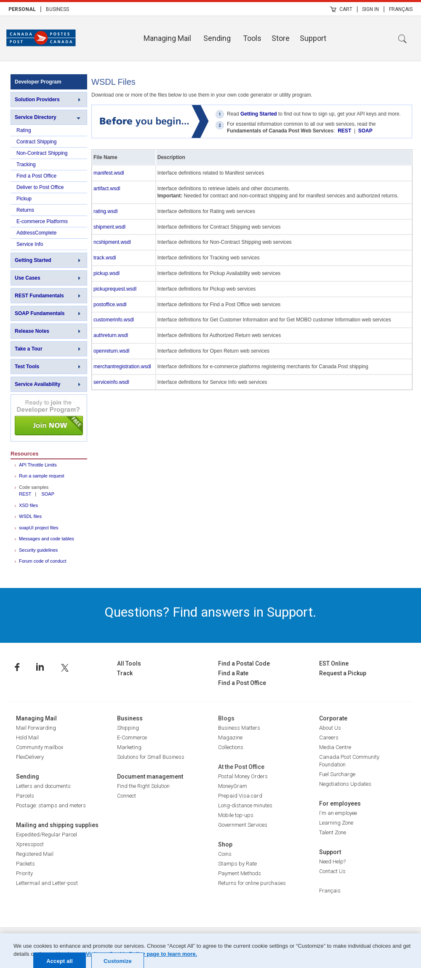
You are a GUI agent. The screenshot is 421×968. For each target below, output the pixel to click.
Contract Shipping (36, 142)
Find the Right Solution (143, 786)
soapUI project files (39, 527)
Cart (345, 9)
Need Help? (332, 861)
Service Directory (35, 117)
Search (402, 39)
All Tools (129, 663)
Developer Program (38, 82)
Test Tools (27, 366)
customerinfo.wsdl (113, 320)
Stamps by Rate (237, 863)
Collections (230, 747)
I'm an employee (338, 813)
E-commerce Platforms (42, 221)
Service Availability (38, 384)
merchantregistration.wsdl (122, 366)
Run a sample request (41, 475)
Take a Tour (29, 349)
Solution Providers (37, 99)
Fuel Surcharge (337, 774)
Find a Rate (233, 673)
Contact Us (332, 871)
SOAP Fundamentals (39, 313)
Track (125, 673)
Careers (328, 737)
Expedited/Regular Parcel (46, 834)
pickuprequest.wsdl (114, 289)
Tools (252, 38)
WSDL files (30, 516)
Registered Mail (34, 854)
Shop (225, 844)
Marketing (129, 747)
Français (401, 9)
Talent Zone (332, 832)
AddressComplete (36, 233)
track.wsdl (104, 258)
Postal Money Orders (243, 776)
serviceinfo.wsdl (111, 382)
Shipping (128, 728)
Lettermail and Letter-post (47, 883)
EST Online (334, 663)
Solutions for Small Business (150, 757)
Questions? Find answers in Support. (210, 612)
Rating (23, 130)
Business (57, 9)
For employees (340, 803)
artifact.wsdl (106, 188)
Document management (150, 776)
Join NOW (49, 418)
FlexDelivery (30, 757)
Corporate (333, 718)
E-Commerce (132, 737)
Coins (225, 854)
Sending (217, 38)
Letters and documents (43, 786)
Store (281, 38)
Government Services (242, 825)
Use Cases (27, 278)
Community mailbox (39, 747)
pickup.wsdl (106, 273)
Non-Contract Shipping (41, 153)
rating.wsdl (105, 211)
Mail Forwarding (36, 728)
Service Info (29, 244)
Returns (25, 210)
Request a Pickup (342, 673)
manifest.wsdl (108, 173)
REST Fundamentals (39, 296)
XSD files (28, 505)
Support (313, 38)
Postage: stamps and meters (51, 805)
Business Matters (239, 728)
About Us (330, 728)
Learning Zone (336, 823)
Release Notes (32, 331)
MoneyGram (232, 786)
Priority (24, 873)
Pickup (24, 199)
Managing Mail (167, 38)
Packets (25, 863)
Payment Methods (239, 873)
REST (25, 493)
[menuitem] (22, 9)
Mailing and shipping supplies (57, 825)
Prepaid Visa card (240, 796)
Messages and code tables (46, 538)
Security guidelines (38, 550)
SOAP (47, 493)
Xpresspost (30, 844)
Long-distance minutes (245, 805)
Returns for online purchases (252, 883)
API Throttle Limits (38, 464)
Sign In (370, 9)
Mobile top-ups (235, 815)
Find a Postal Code (244, 663)
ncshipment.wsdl (112, 242)
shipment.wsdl (109, 227)
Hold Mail (27, 737)
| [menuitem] (41, 8)
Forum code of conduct (43, 561)
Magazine (230, 737)
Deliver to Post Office (40, 187)
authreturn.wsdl (110, 335)
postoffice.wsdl (110, 304)
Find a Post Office (36, 176)
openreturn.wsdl (111, 351)
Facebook (17, 667)
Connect (126, 796)
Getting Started (33, 260)
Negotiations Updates (345, 784)
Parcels (25, 796)
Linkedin (40, 667)
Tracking (26, 164)
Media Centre (335, 747)
